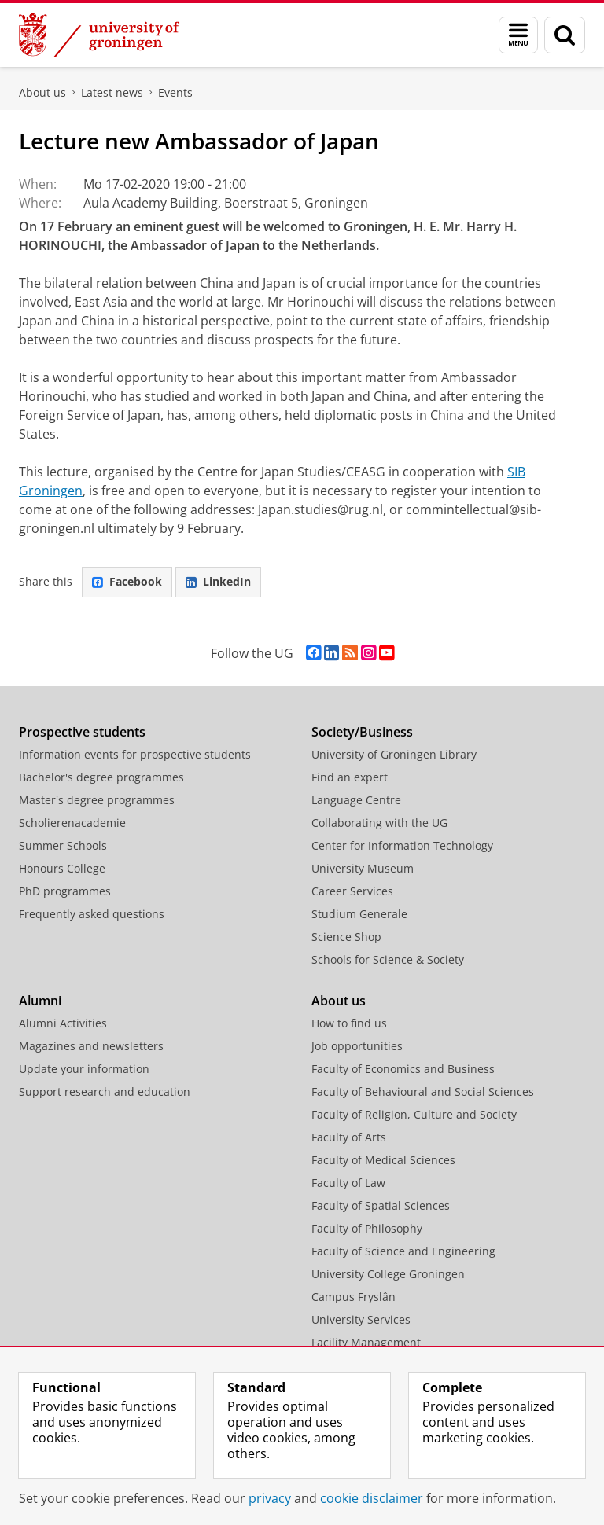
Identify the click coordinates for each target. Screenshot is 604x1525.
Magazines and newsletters (91, 1045)
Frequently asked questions (91, 913)
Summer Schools (63, 845)
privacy (270, 1498)
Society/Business (362, 732)
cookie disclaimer (371, 1498)
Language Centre (356, 799)
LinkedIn (218, 581)
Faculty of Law (348, 1182)
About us (42, 92)
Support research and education (104, 1091)
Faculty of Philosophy (366, 1228)
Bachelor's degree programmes (101, 777)
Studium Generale (359, 913)
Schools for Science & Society (387, 959)
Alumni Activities (63, 1023)
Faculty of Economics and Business (403, 1068)
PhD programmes (65, 891)
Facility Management (366, 1342)
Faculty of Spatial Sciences (380, 1205)
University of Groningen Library (394, 754)
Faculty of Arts (348, 1137)
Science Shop (346, 936)
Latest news (112, 92)
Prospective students (82, 732)
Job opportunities (357, 1045)
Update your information (84, 1068)
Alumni (40, 1001)
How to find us (349, 1023)
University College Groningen (388, 1273)
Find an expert (349, 777)
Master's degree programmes (97, 799)
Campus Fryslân (353, 1296)
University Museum (362, 868)
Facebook (127, 581)
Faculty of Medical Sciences (383, 1159)
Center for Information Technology (402, 845)
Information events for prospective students (135, 754)
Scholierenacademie (72, 822)
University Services (361, 1319)
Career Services (352, 891)
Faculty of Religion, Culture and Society (414, 1114)
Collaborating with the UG (379, 822)
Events (175, 92)
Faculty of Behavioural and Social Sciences (422, 1091)
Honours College (62, 868)
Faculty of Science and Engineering (403, 1251)
